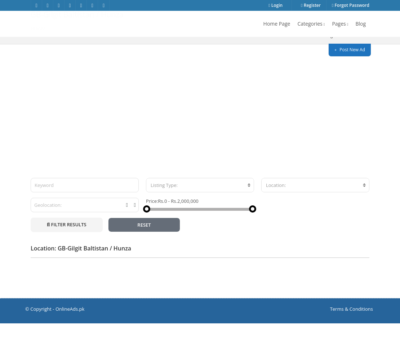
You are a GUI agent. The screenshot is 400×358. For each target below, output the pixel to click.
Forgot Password (350, 5)
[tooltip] (127, 239)
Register (311, 5)
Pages (340, 23)
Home (308, 70)
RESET (144, 259)
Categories (311, 23)
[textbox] (200, 220)
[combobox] (200, 220)
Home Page (276, 23)
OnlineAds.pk (70, 343)
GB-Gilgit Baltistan (335, 70)
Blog (360, 23)
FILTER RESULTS (66, 259)
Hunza (362, 70)
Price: (152, 235)
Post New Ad (349, 50)
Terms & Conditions (351, 343)
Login (275, 5)
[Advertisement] (200, 133)
